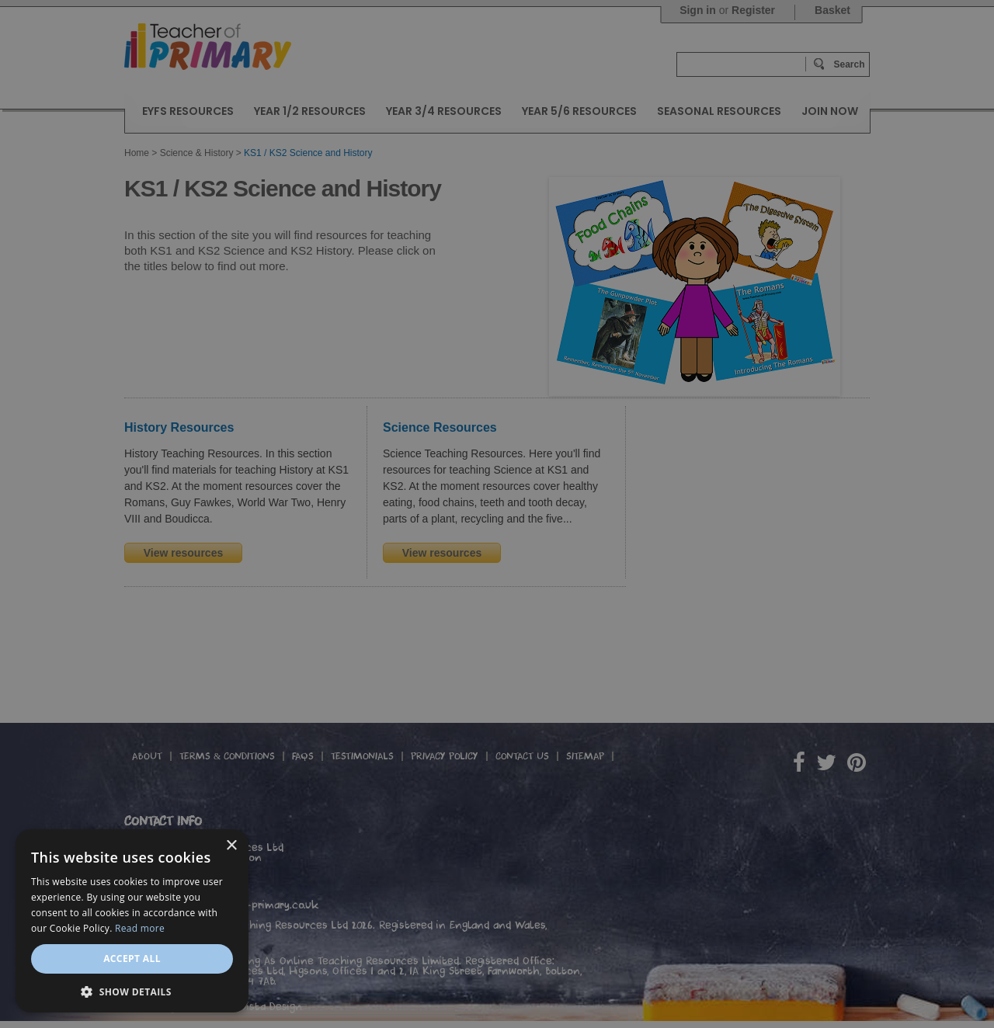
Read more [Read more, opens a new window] (140, 928)
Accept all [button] (132, 958)
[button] (132, 990)
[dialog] (497, 514)
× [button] (231, 846)
